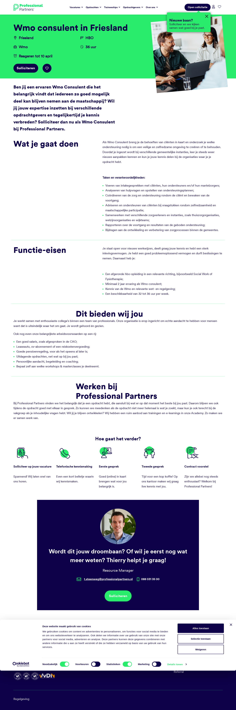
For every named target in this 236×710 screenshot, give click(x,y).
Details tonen (175, 703)
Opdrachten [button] (92, 7)
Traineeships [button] (111, 7)
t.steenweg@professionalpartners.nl (108, 579)
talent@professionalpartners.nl (139, 648)
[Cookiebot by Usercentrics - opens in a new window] (21, 703)
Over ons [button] (151, 7)
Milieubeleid (182, 654)
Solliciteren (26, 68)
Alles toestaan (200, 667)
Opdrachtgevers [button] (132, 7)
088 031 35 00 (129, 642)
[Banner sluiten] (231, 664)
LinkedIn (125, 654)
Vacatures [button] (75, 7)
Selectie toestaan (201, 678)
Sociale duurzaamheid (188, 648)
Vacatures (180, 642)
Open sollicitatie (197, 7)
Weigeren (200, 688)
